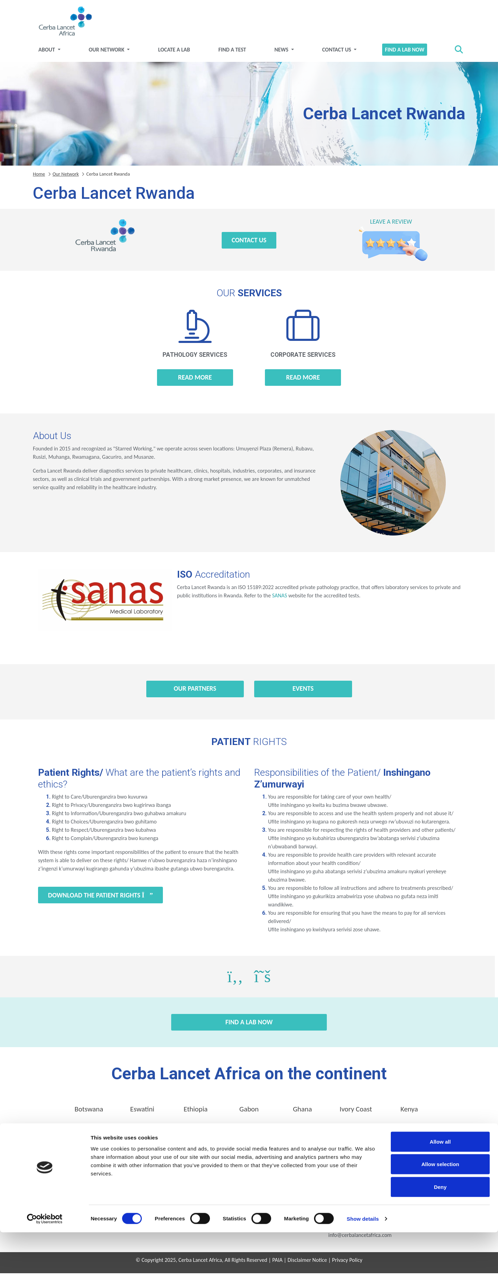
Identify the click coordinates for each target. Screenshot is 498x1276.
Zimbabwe (409, 1130)
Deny (440, 1230)
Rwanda (195, 1130)
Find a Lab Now (404, 52)
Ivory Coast (356, 1111)
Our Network (107, 52)
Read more (195, 380)
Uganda (302, 1130)
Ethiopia (196, 1111)
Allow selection (440, 1208)
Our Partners (195, 691)
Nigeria (142, 1130)
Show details (363, 1262)
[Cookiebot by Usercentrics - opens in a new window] (45, 1262)
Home (39, 176)
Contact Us (337, 52)
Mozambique (89, 1130)
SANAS (279, 598)
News (281, 52)
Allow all (440, 1185)
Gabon (249, 1111)
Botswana (88, 1111)
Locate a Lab (174, 52)
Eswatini (142, 1111)
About (47, 52)
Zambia (356, 1130)
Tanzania (249, 1130)
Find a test (232, 52)
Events (303, 691)
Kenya (409, 1111)
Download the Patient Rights (100, 898)
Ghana (302, 1111)
